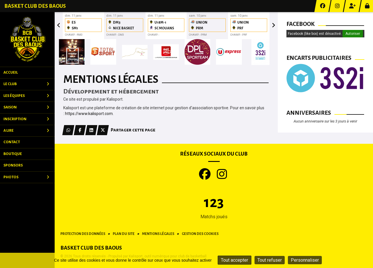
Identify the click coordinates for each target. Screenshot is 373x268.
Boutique (12, 154)
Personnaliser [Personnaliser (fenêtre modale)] (305, 260)
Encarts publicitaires (318, 58)
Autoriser (352, 34)
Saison (26, 107)
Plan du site (124, 234)
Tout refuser (269, 260)
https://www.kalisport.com (89, 113)
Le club (26, 84)
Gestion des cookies (200, 234)
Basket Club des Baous (35, 6)
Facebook (300, 24)
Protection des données (82, 234)
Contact (11, 142)
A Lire (26, 131)
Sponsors (13, 165)
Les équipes (26, 96)
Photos (26, 177)
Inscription (26, 119)
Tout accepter (234, 260)
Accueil (10, 72)
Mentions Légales (158, 234)
